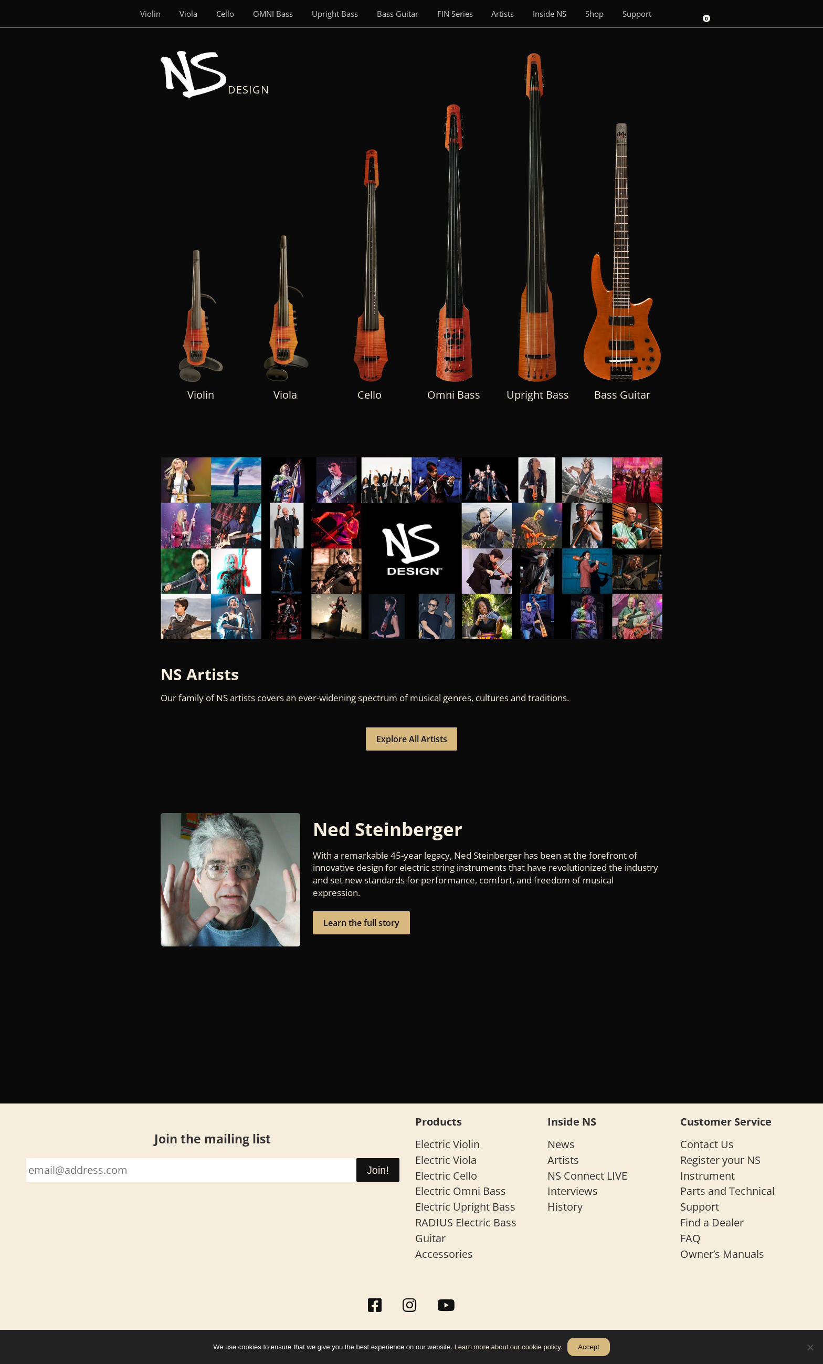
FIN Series (455, 13)
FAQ (690, 1238)
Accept (588, 1347)
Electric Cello (446, 1176)
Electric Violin (447, 1144)
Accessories (444, 1254)
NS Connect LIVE (587, 1176)
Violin (150, 13)
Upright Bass (335, 13)
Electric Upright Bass (465, 1207)
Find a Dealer (712, 1222)
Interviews (572, 1191)
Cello (225, 13)
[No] (810, 1347)
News (561, 1144)
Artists (502, 13)
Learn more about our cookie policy (508, 1347)
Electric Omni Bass (460, 1191)
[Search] (675, 13)
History (565, 1207)
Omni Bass (453, 395)
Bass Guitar (397, 13)
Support (636, 13)
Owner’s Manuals (722, 1254)
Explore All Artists (411, 739)
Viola (188, 13)
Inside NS (549, 13)
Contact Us (707, 1144)
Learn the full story (361, 923)
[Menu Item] (115, 13)
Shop (594, 13)
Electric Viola (446, 1160)
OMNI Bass (273, 13)
